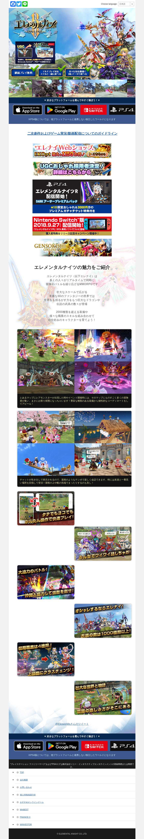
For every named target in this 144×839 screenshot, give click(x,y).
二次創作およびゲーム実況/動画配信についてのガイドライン (72, 133)
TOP (22, 772)
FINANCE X (25, 817)
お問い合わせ (26, 787)
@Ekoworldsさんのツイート (72, 724)
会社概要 (24, 780)
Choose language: (109, 4)
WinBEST (24, 810)
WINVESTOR (26, 824)
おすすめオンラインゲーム (32, 802)
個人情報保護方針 (28, 795)
